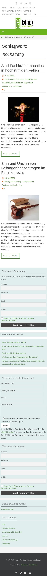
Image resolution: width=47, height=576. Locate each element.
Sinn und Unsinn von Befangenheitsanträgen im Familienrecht (23, 168)
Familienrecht (7, 185)
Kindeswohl (17, 86)
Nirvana (24, 565)
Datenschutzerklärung (9, 540)
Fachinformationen (26, 8)
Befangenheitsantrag (13, 182)
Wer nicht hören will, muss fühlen (14, 342)
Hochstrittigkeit (17, 83)
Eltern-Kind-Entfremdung (14, 79)
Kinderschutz (7, 86)
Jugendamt (28, 83)
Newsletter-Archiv (7, 509)
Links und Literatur (11, 14)
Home (4, 8)
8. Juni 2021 (9, 76)
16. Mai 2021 (10, 178)
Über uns (27, 14)
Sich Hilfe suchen (7, 432)
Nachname (4, 292)
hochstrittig (6, 83)
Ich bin (3, 309)
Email (3, 301)
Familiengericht (31, 79)
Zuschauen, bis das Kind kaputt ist (14, 353)
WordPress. (33, 565)
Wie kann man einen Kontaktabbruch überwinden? (19, 357)
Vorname (4, 284)
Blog (12, 8)
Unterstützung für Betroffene (16, 11)
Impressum (6, 544)
